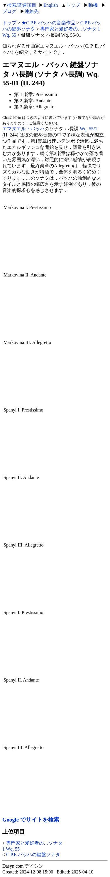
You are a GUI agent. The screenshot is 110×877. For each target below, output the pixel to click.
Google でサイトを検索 (30, 820)
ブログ (9, 11)
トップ (73, 5)
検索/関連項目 (21, 5)
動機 (93, 5)
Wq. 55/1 (88, 128)
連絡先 (32, 11)
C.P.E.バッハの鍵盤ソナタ (33, 854)
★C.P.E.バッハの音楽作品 (48, 22)
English (50, 5)
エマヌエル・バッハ (23, 128)
